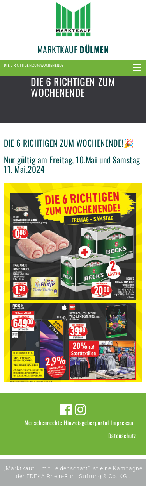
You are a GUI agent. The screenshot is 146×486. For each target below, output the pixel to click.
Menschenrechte (43, 422)
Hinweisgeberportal (86, 422)
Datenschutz (122, 435)
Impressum (123, 422)
